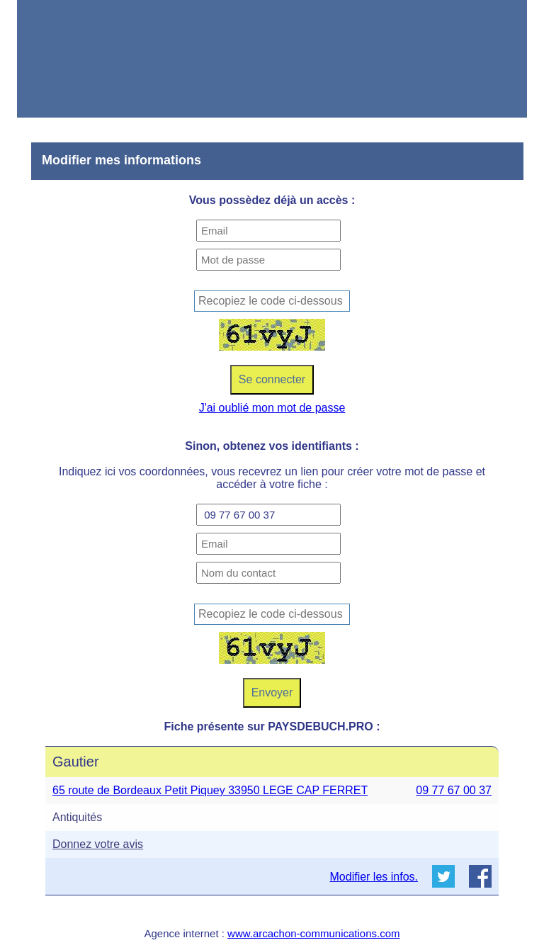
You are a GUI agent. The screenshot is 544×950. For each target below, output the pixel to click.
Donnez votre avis (97, 844)
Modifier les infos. (374, 877)
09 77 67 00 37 (454, 790)
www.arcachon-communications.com (313, 933)
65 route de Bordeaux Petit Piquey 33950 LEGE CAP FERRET (210, 790)
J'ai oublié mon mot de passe (272, 408)
